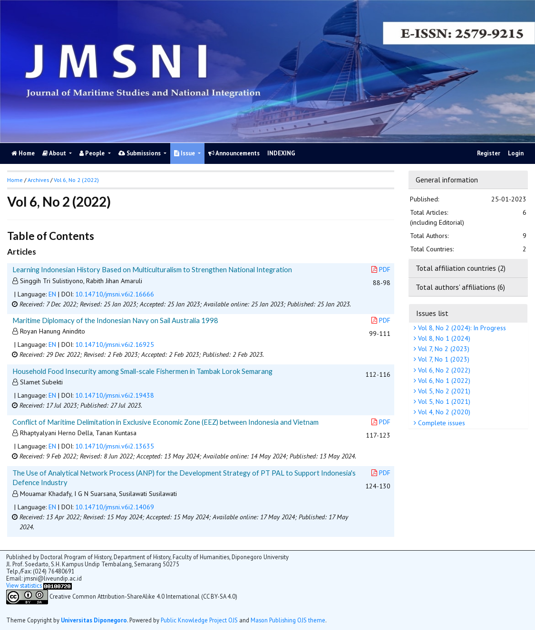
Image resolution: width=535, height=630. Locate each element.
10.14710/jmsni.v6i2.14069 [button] (114, 507)
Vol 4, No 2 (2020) (443, 412)
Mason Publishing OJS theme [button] (288, 620)
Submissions (140, 153)
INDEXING (281, 153)
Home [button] (15, 179)
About (55, 153)
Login (516, 153)
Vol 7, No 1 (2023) (442, 359)
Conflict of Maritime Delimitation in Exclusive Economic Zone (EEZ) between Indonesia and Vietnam (165, 422)
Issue (185, 153)
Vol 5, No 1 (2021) (443, 401)
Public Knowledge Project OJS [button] (199, 620)
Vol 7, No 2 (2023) (442, 348)
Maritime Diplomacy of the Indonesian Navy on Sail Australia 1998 (115, 320)
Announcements (234, 153)
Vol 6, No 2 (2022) (443, 370)
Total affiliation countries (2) (461, 268)
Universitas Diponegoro (94, 620)
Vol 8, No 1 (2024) (443, 338)
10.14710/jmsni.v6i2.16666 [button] (114, 294)
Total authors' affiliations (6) (460, 287)
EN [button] (52, 294)
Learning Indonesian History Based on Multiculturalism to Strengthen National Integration (152, 269)
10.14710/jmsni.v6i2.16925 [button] (114, 344)
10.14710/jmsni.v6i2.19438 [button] (114, 395)
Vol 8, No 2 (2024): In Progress (461, 328)
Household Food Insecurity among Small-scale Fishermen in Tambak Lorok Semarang (142, 371)
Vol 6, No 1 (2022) (443, 380)
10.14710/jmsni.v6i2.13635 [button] (114, 446)
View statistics (24, 585)
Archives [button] (38, 179)
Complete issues (440, 423)
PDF (380, 269)
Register (488, 153)
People (92, 153)
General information (447, 179)
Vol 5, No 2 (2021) (443, 391)
